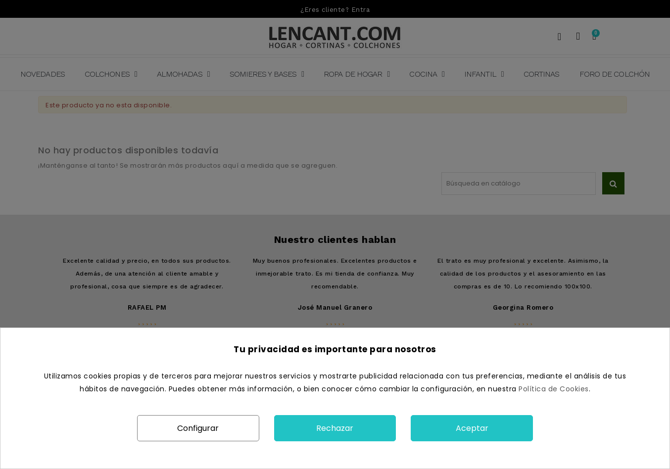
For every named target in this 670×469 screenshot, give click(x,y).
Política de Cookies (554, 389)
